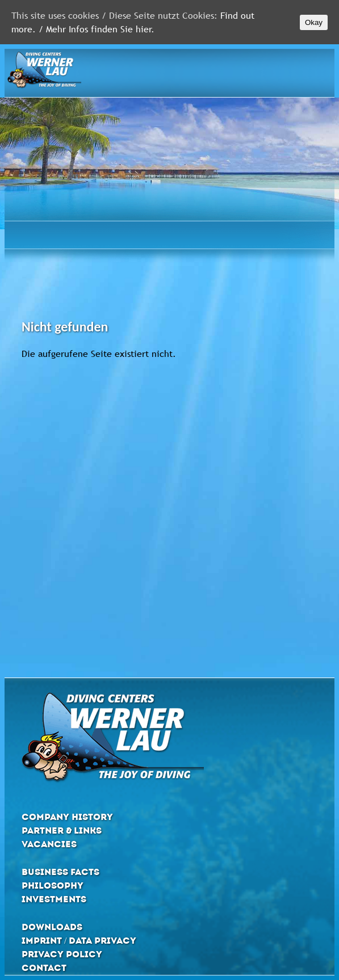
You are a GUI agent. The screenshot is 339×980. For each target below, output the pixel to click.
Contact (44, 967)
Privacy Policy (62, 954)
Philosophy (52, 885)
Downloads (52, 927)
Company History (67, 816)
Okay (314, 22)
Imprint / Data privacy (79, 940)
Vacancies (49, 844)
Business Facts (60, 872)
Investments (54, 899)
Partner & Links (62, 830)
